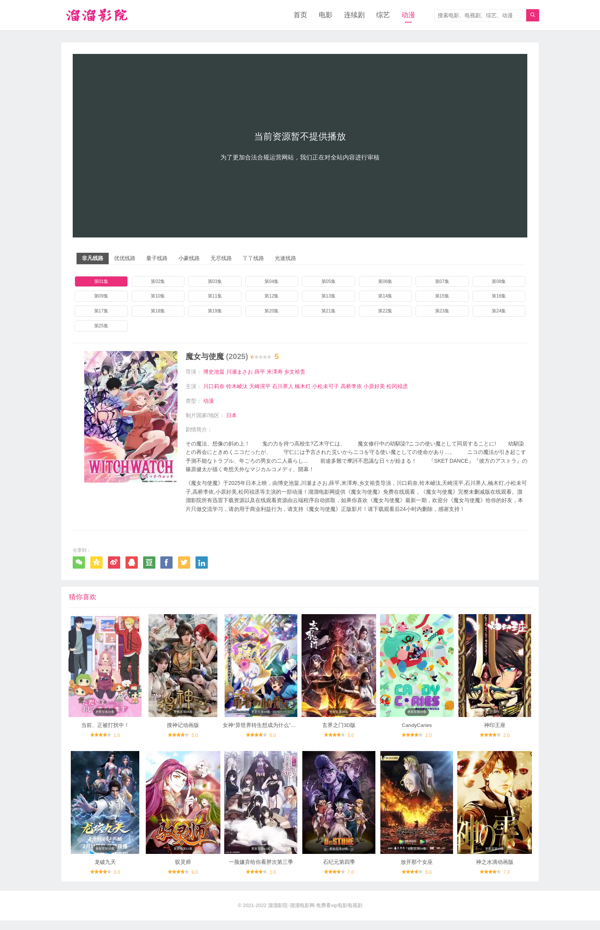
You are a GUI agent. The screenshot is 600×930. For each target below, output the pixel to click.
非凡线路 (92, 258)
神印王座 (494, 730)
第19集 (215, 311)
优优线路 (124, 258)
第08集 (499, 282)
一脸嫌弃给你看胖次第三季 (261, 871)
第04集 (271, 282)
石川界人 (282, 386)
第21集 (328, 311)
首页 (300, 15)
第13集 (328, 296)
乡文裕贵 (294, 372)
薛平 (259, 372)
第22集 (385, 311)
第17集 (101, 311)
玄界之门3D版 (339, 730)
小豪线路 (189, 258)
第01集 (101, 282)
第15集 (442, 296)
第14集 (385, 296)
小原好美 (374, 386)
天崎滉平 (260, 386)
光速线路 (285, 258)
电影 (326, 15)
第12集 (271, 296)
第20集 (271, 311)
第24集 (499, 311)
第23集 (442, 311)
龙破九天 (105, 871)
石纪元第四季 (339, 871)
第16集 (499, 296)
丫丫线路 (253, 258)
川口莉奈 (214, 386)
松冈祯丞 (397, 386)
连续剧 (354, 15)
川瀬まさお (239, 372)
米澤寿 (275, 372)
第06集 (385, 282)
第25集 (101, 326)
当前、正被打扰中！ (105, 730)
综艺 (383, 15)
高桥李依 (351, 386)
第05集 (328, 282)
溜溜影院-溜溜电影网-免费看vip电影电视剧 (315, 915)
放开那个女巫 (417, 871)
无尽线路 (221, 258)
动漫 (408, 15)
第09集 (101, 296)
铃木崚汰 (237, 386)
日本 (231, 415)
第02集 (158, 282)
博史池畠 (214, 372)
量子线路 (157, 258)
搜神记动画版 (183, 730)
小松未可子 (325, 386)
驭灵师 (183, 871)
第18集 (158, 311)
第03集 (215, 282)
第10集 (158, 296)
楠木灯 (303, 386)
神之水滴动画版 (495, 871)
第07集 (442, 282)
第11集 (215, 296)
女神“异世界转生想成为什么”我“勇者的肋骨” (274, 730)
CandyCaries (416, 730)
